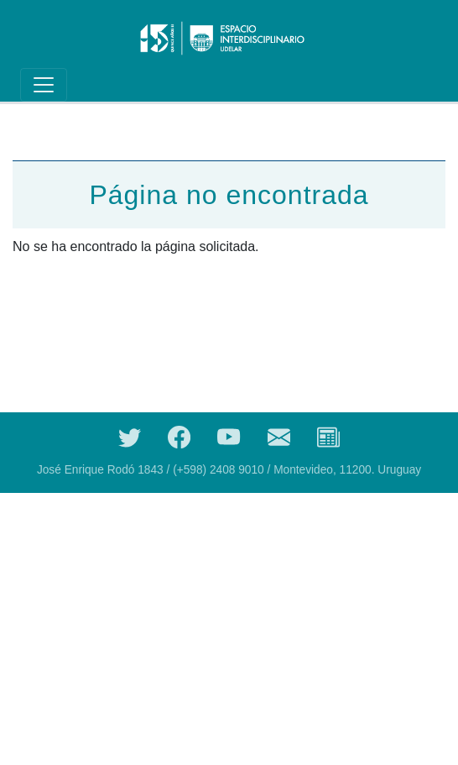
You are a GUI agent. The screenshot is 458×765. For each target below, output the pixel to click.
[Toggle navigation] (43, 85)
